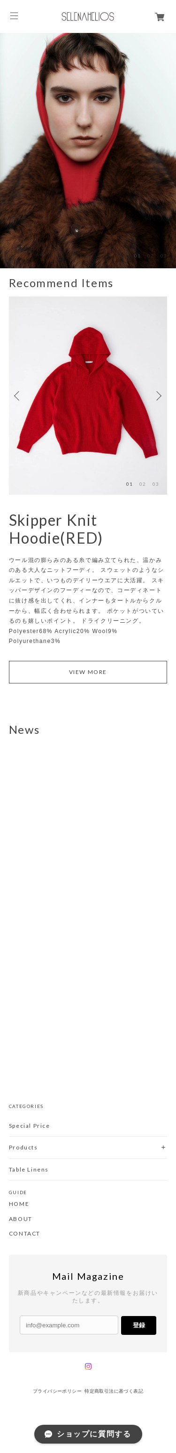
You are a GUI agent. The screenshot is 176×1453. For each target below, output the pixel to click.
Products (23, 1147)
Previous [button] (18, 395)
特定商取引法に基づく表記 (113, 1391)
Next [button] (157, 395)
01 (137, 255)
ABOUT (20, 1219)
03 (164, 255)
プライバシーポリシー (57, 1391)
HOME (19, 1204)
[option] (88, 150)
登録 (139, 1325)
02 (150, 255)
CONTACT (24, 1233)
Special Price (29, 1125)
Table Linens (29, 1169)
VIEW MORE (88, 671)
